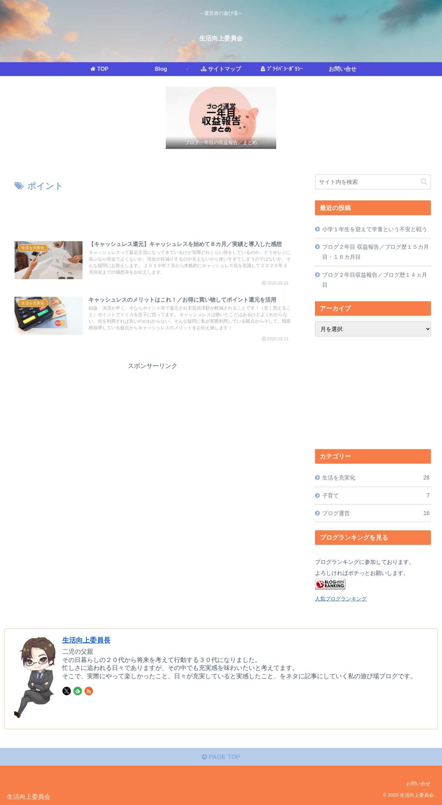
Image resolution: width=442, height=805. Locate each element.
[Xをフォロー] (66, 690)
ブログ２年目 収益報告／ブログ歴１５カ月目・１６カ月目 (375, 252)
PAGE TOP (221, 757)
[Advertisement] (153, 212)
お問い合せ (418, 783)
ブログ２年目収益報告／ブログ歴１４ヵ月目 (374, 280)
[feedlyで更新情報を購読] (77, 690)
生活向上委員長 (86, 640)
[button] (424, 182)
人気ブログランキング (341, 599)
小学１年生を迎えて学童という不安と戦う (374, 229)
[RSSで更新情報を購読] (88, 690)
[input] (373, 181)
